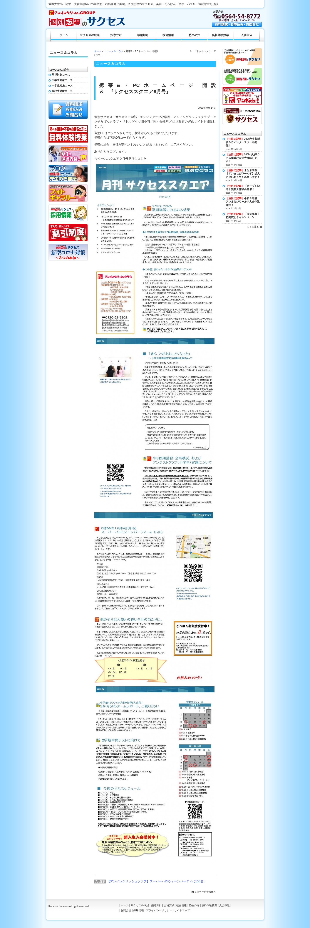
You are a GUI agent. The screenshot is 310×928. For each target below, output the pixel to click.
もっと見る (253, 226)
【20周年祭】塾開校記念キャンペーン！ (243, 215)
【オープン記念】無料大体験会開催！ (243, 187)
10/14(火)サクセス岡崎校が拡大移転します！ (243, 158)
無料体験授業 (220, 35)
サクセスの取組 (90, 35)
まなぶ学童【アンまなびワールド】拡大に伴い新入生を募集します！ (243, 174)
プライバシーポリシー (159, 910)
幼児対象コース (61, 74)
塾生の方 (194, 35)
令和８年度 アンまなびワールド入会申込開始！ (243, 202)
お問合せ (126, 910)
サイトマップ (182, 910)
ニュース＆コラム (113, 51)
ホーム (97, 51)
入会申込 (246, 35)
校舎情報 (168, 35)
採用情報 (138, 910)
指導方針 (116, 35)
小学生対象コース (62, 80)
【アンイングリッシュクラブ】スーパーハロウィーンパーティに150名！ (156, 881)
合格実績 (142, 35)
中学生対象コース (62, 85)
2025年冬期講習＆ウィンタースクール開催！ (243, 142)
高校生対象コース (62, 91)
